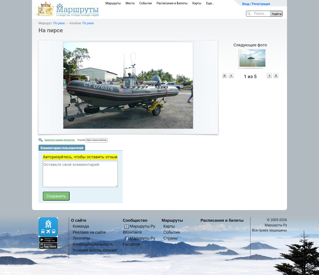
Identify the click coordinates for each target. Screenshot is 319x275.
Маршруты (113, 3)
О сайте (78, 220)
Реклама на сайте (89, 232)
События (145, 3)
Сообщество (135, 220)
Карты (196, 3)
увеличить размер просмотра (60, 140)
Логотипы (81, 238)
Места (130, 3)
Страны (170, 238)
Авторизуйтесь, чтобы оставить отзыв (80, 156)
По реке (59, 23)
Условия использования (95, 250)
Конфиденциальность (93, 244)
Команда (81, 226)
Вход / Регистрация (256, 4)
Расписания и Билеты (172, 3)
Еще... (210, 3)
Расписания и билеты (222, 220)
